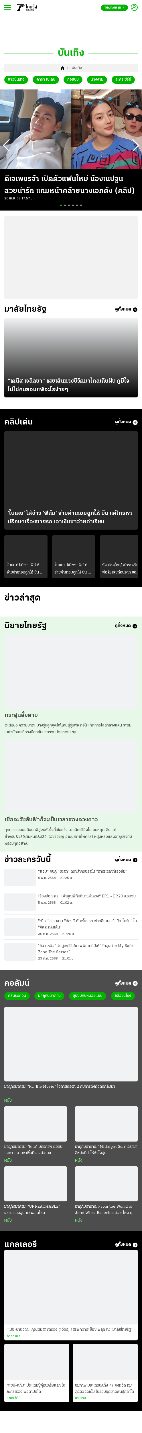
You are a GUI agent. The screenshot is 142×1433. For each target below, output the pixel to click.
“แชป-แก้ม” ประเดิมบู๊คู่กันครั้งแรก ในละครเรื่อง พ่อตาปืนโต (36, 1397)
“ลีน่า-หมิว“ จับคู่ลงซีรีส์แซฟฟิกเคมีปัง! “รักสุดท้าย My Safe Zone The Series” (85, 955)
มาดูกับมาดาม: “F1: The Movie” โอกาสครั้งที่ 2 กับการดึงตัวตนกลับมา (59, 1094)
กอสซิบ (73, 80)
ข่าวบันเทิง (16, 80)
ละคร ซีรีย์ (123, 80)
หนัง (8, 1108)
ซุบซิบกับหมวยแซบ (87, 1004)
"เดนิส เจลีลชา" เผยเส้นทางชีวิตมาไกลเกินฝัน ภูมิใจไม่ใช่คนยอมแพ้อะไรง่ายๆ (68, 386)
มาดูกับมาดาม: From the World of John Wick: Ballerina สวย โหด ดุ (104, 1217)
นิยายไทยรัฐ (27, 630)
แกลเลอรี (21, 1253)
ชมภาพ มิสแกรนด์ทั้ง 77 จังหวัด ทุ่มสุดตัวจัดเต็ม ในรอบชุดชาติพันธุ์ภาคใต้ (104, 1397)
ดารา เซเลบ (45, 80)
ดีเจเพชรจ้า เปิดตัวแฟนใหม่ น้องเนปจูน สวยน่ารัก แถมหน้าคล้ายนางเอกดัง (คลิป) (69, 185)
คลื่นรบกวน (17, 1004)
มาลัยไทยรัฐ (26, 310)
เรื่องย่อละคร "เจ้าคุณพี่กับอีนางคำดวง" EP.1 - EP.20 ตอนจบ (87, 903)
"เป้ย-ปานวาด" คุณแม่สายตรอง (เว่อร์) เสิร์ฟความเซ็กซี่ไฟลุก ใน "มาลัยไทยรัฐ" (70, 1339)
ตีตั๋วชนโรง (123, 1004)
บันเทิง (77, 68)
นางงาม (97, 80)
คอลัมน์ (17, 990)
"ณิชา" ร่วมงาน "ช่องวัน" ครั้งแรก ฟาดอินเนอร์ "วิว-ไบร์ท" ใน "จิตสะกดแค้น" (87, 930)
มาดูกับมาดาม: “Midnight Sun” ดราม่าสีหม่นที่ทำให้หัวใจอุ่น (106, 1157)
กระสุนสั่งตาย (21, 720)
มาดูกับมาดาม (49, 1004)
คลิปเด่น (20, 424)
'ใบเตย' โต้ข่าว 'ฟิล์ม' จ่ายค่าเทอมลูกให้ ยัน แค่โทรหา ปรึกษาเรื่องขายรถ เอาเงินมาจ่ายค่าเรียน (70, 520)
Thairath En (114, 7)
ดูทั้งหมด (126, 310)
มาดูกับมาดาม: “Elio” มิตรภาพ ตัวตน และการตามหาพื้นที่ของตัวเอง (33, 1157)
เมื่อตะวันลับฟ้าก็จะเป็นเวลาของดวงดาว (51, 825)
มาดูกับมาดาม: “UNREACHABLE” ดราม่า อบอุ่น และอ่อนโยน (32, 1217)
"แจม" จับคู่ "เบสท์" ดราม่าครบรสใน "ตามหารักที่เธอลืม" (82, 878)
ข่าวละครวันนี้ (29, 865)
